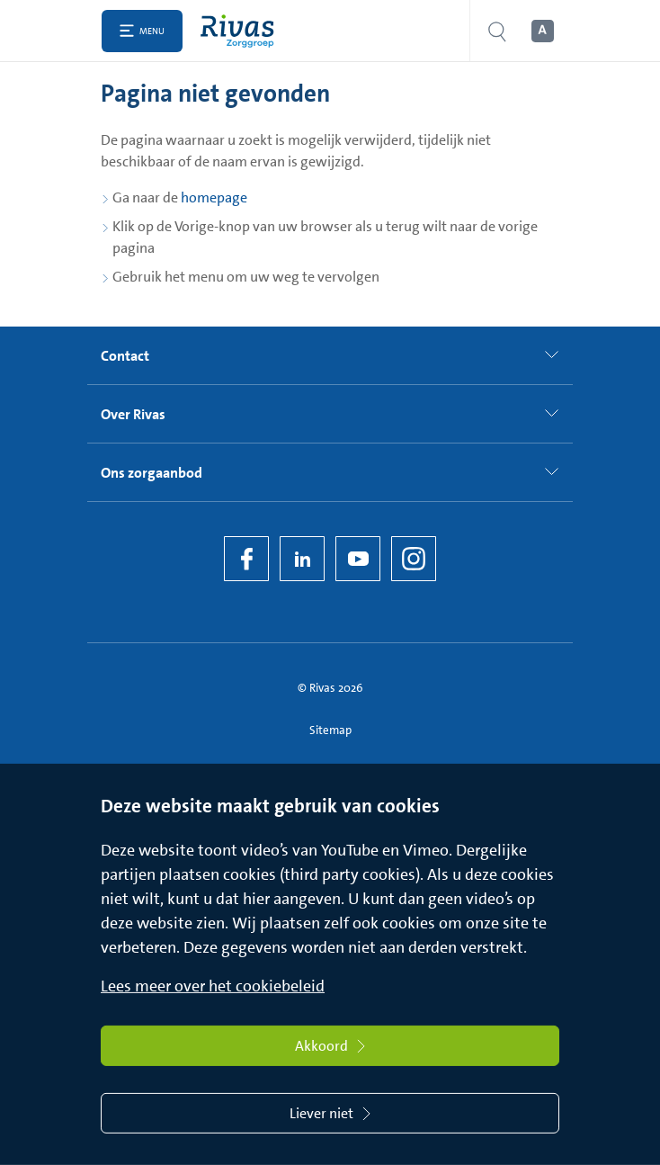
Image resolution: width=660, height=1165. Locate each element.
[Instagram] (413, 558)
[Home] (241, 31)
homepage (214, 197)
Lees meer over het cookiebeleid (213, 986)
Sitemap (330, 730)
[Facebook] (246, 558)
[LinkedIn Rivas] (302, 558)
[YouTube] (357, 558)
